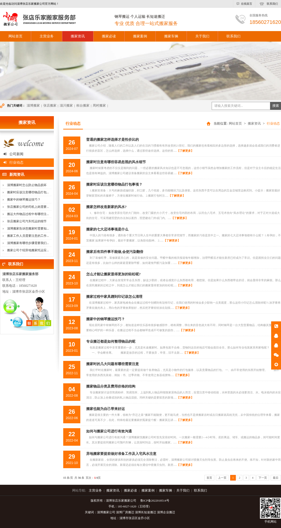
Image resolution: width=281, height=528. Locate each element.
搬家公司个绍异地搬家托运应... (28, 250)
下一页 (263, 477)
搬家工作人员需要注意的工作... (28, 235)
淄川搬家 (66, 105)
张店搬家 (49, 105)
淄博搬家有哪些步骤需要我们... (28, 243)
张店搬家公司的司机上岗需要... (28, 206)
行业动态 (13, 162)
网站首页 (235, 123)
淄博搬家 (33, 105)
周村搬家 (99, 105)
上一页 (222, 477)
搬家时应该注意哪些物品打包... (28, 192)
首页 (209, 477)
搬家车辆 (171, 36)
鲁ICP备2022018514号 (154, 500)
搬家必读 (109, 36)
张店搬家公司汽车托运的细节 (27, 221)
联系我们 (268, 3)
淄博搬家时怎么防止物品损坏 (27, 185)
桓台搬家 (82, 105)
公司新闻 (13, 154)
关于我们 (202, 36)
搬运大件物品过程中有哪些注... (28, 214)
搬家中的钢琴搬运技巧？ (24, 199)
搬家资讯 (78, 36)
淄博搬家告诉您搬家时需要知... (28, 228)
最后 (275, 477)
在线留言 (244, 3)
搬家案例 (140, 36)
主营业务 (47, 36)
